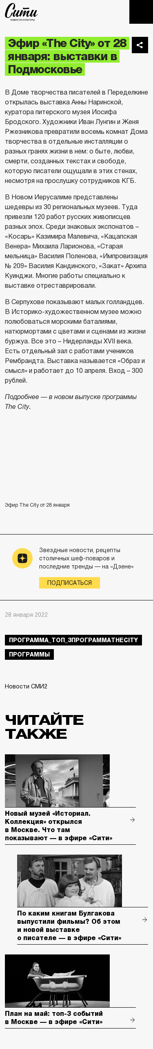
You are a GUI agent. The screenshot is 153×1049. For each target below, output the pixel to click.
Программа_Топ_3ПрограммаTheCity (73, 640)
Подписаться (69, 583)
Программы (29, 654)
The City (21, 12)
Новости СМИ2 (26, 686)
